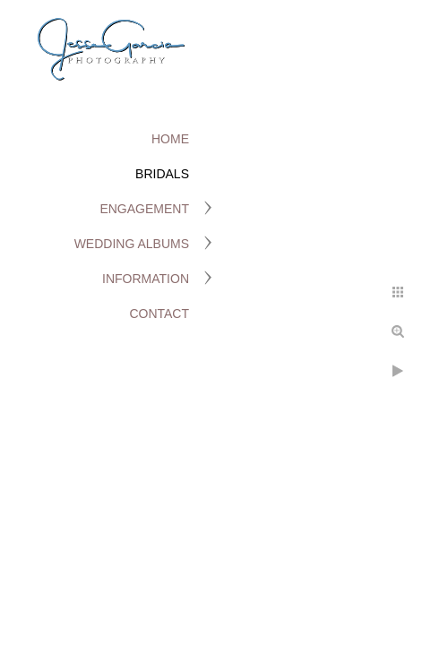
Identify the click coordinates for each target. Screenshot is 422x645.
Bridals (162, 174)
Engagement (144, 209)
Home (170, 139)
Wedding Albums (131, 243)
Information (145, 278)
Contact (159, 313)
